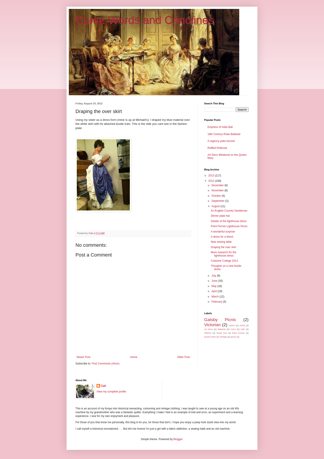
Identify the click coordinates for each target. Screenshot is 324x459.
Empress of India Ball (220, 127)
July (214, 275)
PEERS (207, 333)
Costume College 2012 (224, 260)
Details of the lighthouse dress (229, 221)
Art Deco (208, 329)
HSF (243, 329)
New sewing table (221, 241)
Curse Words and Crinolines (144, 20)
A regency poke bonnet (221, 141)
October (216, 195)
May (214, 286)
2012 (211, 180)
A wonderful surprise (223, 231)
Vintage (223, 337)
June (214, 280)
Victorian (212, 324)
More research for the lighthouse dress (223, 254)
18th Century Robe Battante (224, 134)
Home (133, 357)
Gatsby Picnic (220, 319)
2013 (211, 175)
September (218, 200)
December (218, 185)
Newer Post (83, 357)
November (218, 190)
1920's (232, 325)
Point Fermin (238, 333)
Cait (103, 385)
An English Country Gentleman (229, 210)
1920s (242, 325)
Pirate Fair (221, 333)
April (214, 291)
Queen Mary (210, 337)
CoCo (233, 329)
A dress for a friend (222, 236)
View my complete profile (111, 391)
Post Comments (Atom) (105, 363)
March (215, 296)
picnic (233, 337)
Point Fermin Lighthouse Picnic (229, 226)
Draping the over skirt (223, 247)
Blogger (177, 439)
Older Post (183, 357)
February (217, 301)
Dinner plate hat (220, 215)
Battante (222, 329)
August (216, 206)
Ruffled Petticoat (217, 148)
